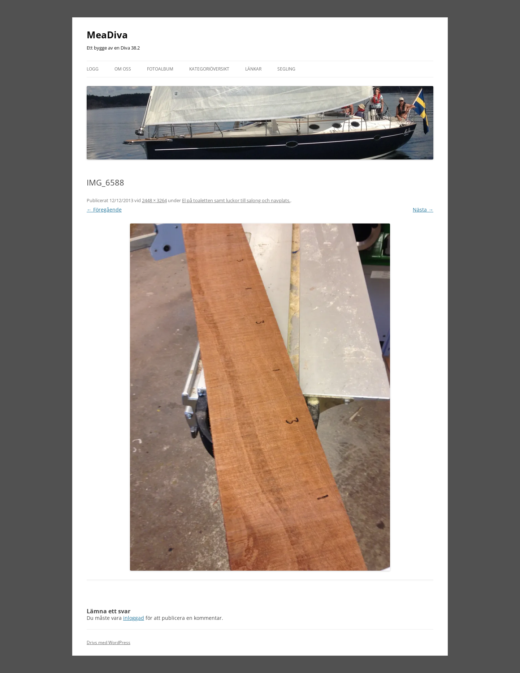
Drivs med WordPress (108, 642)
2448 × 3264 (154, 200)
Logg (93, 69)
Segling (286, 69)
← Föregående (104, 209)
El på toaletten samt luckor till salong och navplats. (236, 200)
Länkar (253, 69)
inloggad (133, 617)
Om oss (122, 69)
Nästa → (423, 209)
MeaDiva (107, 34)
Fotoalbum (160, 69)
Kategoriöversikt (209, 69)
